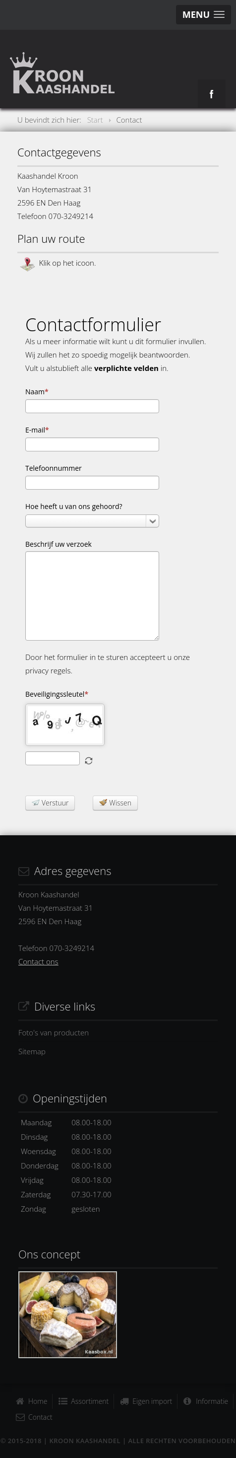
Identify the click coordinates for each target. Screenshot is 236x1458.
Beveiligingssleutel (56, 694)
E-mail (37, 430)
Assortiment (90, 1401)
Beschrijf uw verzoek (58, 544)
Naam (37, 391)
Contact (40, 1417)
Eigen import (152, 1401)
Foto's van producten (53, 1032)
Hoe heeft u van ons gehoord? (73, 506)
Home (37, 1401)
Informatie (212, 1401)
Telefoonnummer (53, 468)
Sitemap (32, 1051)
